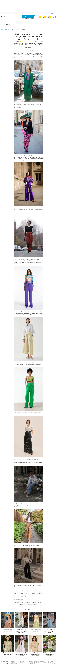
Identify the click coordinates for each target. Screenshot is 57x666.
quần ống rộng (23, 592)
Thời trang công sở (19, 602)
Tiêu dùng (48, 20)
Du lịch (26, 20)
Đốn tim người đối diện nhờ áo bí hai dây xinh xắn (8, 630)
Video (45, 20)
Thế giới (7, 20)
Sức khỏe (16, 20)
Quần (38, 602)
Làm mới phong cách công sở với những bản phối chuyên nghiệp (35, 654)
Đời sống (13, 20)
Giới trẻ (20, 20)
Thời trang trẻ (53, 20)
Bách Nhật (17, 41)
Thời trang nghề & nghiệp (16, 29)
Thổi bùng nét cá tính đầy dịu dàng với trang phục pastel (49, 631)
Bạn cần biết (17, 13)
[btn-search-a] (4, 17)
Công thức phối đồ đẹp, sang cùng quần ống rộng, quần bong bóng (21, 631)
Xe (43, 20)
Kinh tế (10, 20)
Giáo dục (22, 20)
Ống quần (34, 602)
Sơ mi (41, 602)
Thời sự (4, 20)
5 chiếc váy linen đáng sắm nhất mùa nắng (35, 630)
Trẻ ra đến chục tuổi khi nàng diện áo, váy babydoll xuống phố (21, 654)
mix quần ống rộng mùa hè (32, 604)
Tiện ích (21, 13)
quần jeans (19, 503)
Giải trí (32, 20)
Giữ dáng (9, 29)
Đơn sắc (21, 604)
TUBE (25, 604)
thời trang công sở (31, 590)
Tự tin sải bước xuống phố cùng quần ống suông (7, 653)
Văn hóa (28, 20)
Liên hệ (24, 13)
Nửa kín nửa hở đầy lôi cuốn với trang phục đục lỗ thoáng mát (49, 654)
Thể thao (34, 20)
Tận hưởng (24, 29)
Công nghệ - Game (40, 20)
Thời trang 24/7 (4, 29)
